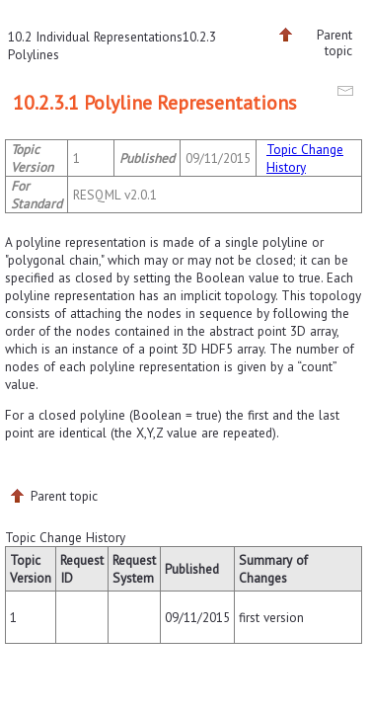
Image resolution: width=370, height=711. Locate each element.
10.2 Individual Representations (95, 36)
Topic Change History (304, 158)
